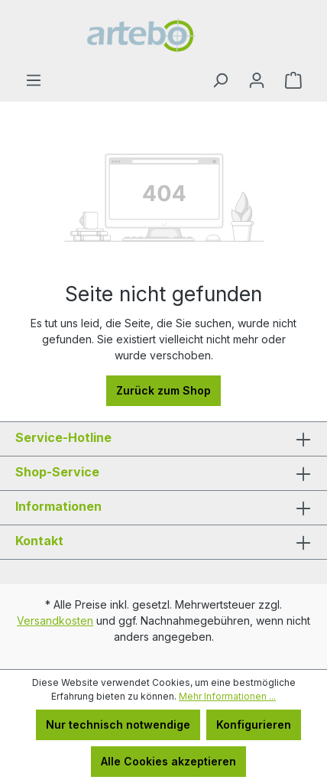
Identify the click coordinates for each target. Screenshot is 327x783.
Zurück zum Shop (163, 390)
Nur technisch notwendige (118, 724)
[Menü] (33, 80)
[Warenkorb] (293, 80)
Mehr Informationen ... (227, 696)
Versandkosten (55, 620)
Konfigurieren (253, 724)
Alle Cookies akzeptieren (168, 761)
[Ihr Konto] (256, 80)
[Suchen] (220, 80)
